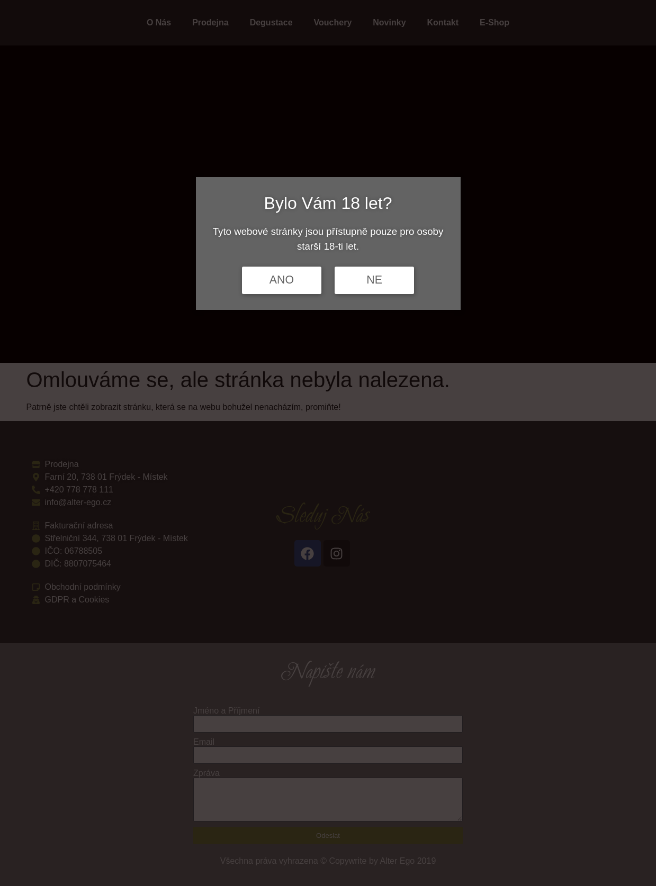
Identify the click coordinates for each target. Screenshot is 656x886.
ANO (281, 279)
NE (374, 279)
